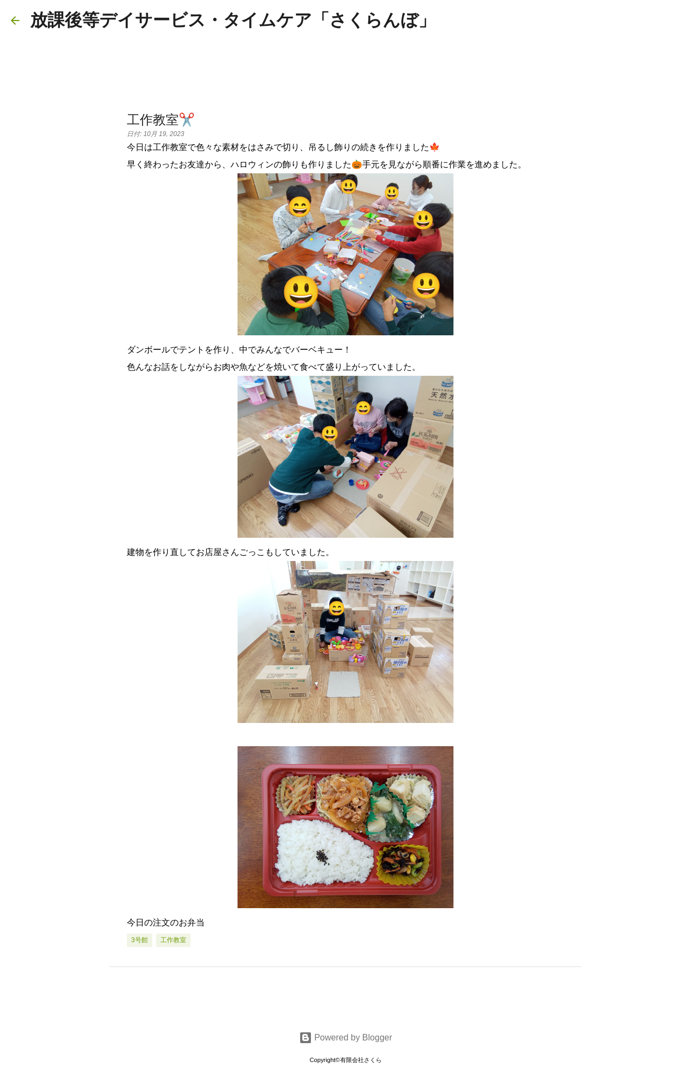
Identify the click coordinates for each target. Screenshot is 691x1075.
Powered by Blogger (345, 1037)
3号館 (139, 940)
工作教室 (173, 940)
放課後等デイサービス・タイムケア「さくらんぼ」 (233, 20)
